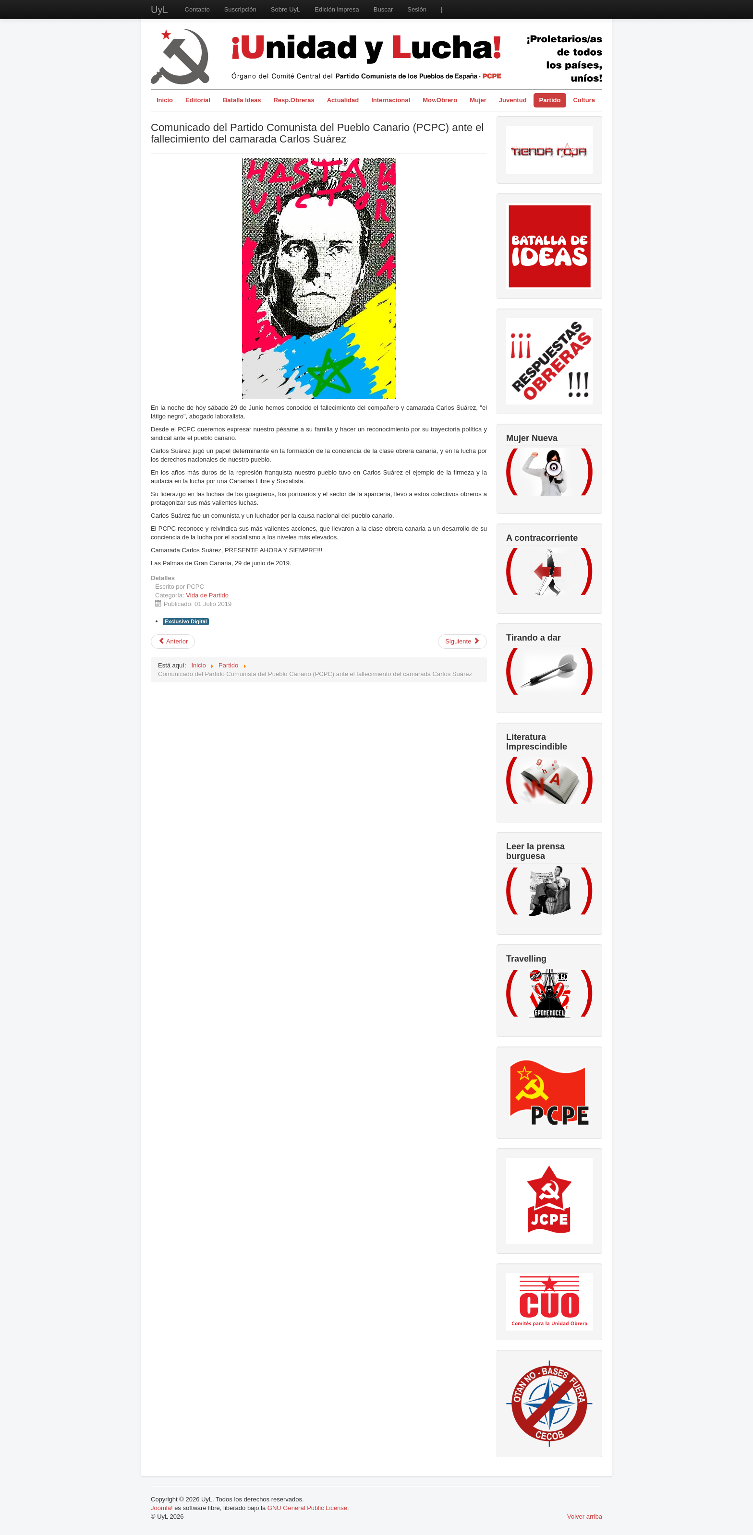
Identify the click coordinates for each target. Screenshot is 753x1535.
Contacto (197, 9)
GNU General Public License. (308, 1507)
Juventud (513, 100)
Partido (550, 100)
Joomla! (162, 1507)
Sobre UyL (285, 9)
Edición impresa (337, 9)
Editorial (197, 100)
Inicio (165, 100)
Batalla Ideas (242, 100)
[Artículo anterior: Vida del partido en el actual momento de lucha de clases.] (173, 641)
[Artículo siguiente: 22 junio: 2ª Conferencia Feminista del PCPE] (462, 641)
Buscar (383, 9)
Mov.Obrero (440, 100)
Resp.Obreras (293, 100)
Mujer (478, 100)
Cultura (584, 100)
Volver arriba (584, 1516)
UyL (159, 9)
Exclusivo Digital (186, 621)
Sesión (416, 9)
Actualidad (343, 100)
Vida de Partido (207, 595)
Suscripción (240, 9)
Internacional (390, 100)
